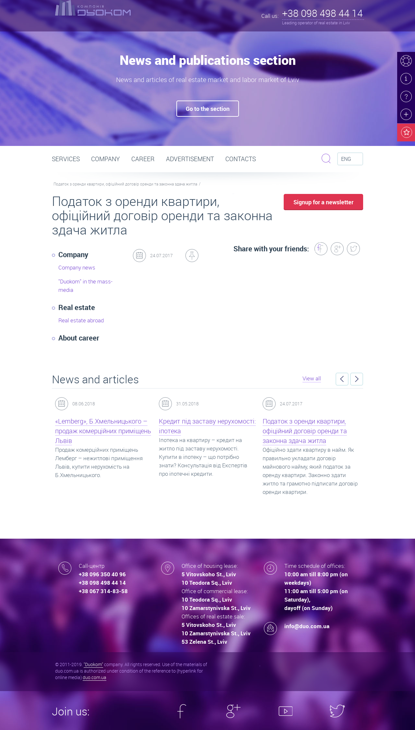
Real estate (76, 307)
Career (143, 159)
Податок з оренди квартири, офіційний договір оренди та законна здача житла (125, 183)
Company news (76, 267)
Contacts (240, 159)
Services (66, 159)
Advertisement (190, 159)
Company (105, 159)
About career (78, 337)
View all (311, 378)
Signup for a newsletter (323, 202)
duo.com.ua (94, 677)
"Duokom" (93, 664)
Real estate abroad (81, 320)
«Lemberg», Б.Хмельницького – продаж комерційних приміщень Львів (103, 431)
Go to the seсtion (208, 109)
